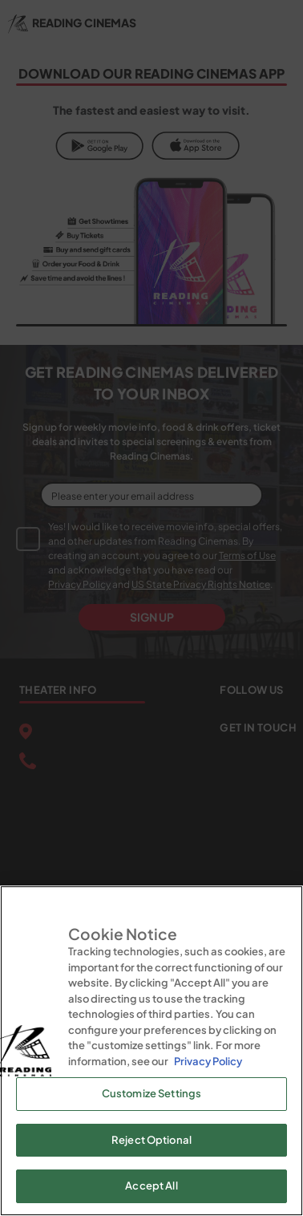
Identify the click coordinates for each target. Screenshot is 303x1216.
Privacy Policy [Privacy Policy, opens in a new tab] (208, 1061)
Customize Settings (151, 1093)
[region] (151, 1051)
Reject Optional (151, 1139)
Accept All (151, 1185)
